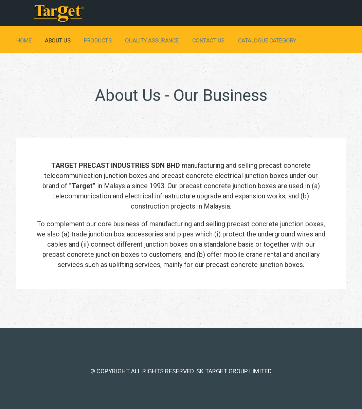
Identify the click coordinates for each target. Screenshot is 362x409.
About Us (57, 40)
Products (97, 40)
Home (23, 40)
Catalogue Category (267, 40)
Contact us (208, 40)
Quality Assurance (152, 40)
